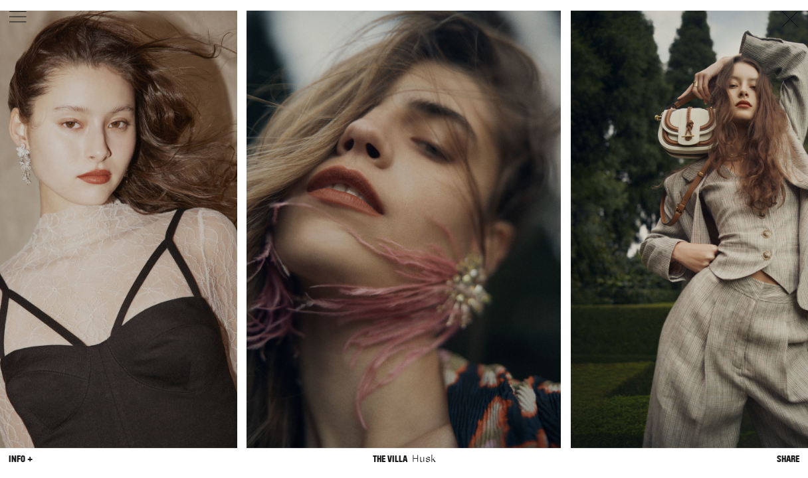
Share (788, 459)
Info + (21, 459)
